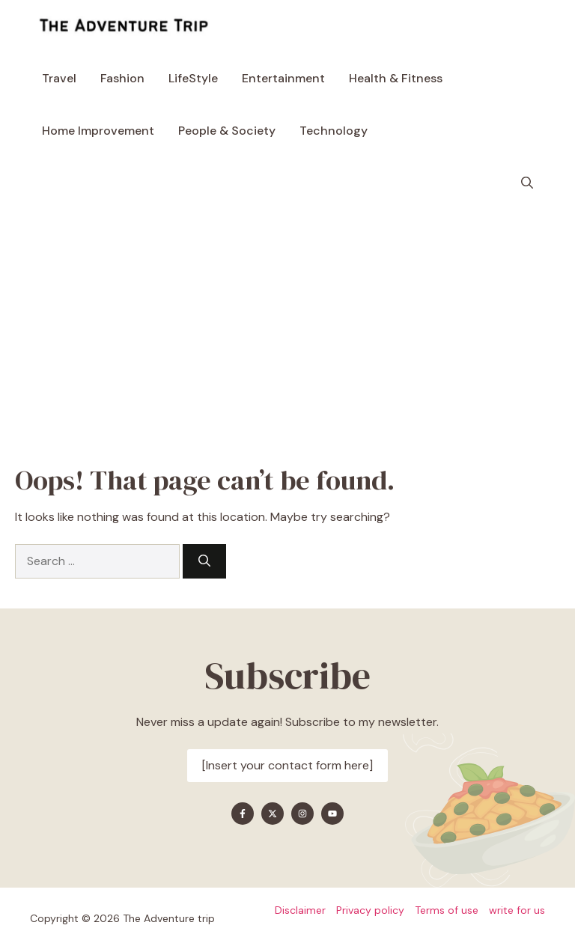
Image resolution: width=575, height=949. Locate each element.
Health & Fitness (395, 78)
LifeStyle (193, 78)
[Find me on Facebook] (242, 813)
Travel (59, 78)
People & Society (227, 130)
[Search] (204, 561)
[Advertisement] (287, 322)
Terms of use (446, 910)
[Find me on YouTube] (332, 813)
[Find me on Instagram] (302, 813)
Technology (333, 130)
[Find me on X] (272, 813)
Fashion (122, 78)
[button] (527, 183)
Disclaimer (300, 910)
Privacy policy (370, 910)
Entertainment (283, 78)
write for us (517, 910)
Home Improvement (98, 130)
